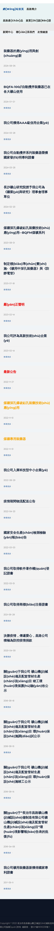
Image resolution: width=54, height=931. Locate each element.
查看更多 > (8, 72)
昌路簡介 (31, 9)
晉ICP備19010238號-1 (40, 927)
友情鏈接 (42, 32)
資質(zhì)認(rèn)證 (38, 20)
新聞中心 (8, 32)
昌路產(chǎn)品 (13, 20)
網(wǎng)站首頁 (13, 9)
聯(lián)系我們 (25, 32)
